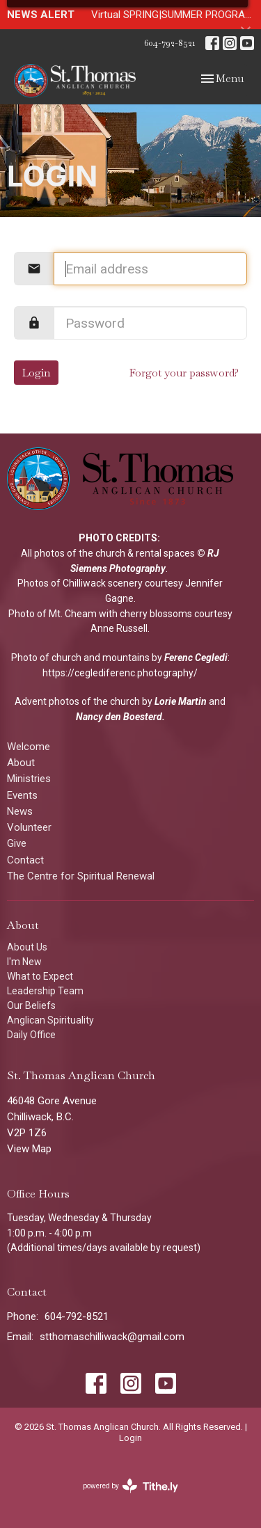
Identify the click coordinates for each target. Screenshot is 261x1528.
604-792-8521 (169, 43)
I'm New (24, 961)
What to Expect (40, 976)
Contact (25, 860)
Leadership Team (45, 990)
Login (36, 372)
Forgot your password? (184, 372)
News (20, 811)
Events (22, 795)
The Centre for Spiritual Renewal (81, 876)
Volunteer (29, 827)
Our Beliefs (31, 1005)
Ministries (29, 778)
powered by (130, 1486)
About (21, 762)
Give (16, 843)
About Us (27, 947)
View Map (29, 1149)
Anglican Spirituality (50, 1020)
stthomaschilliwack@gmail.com (112, 1336)
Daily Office (31, 1034)
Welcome (28, 746)
